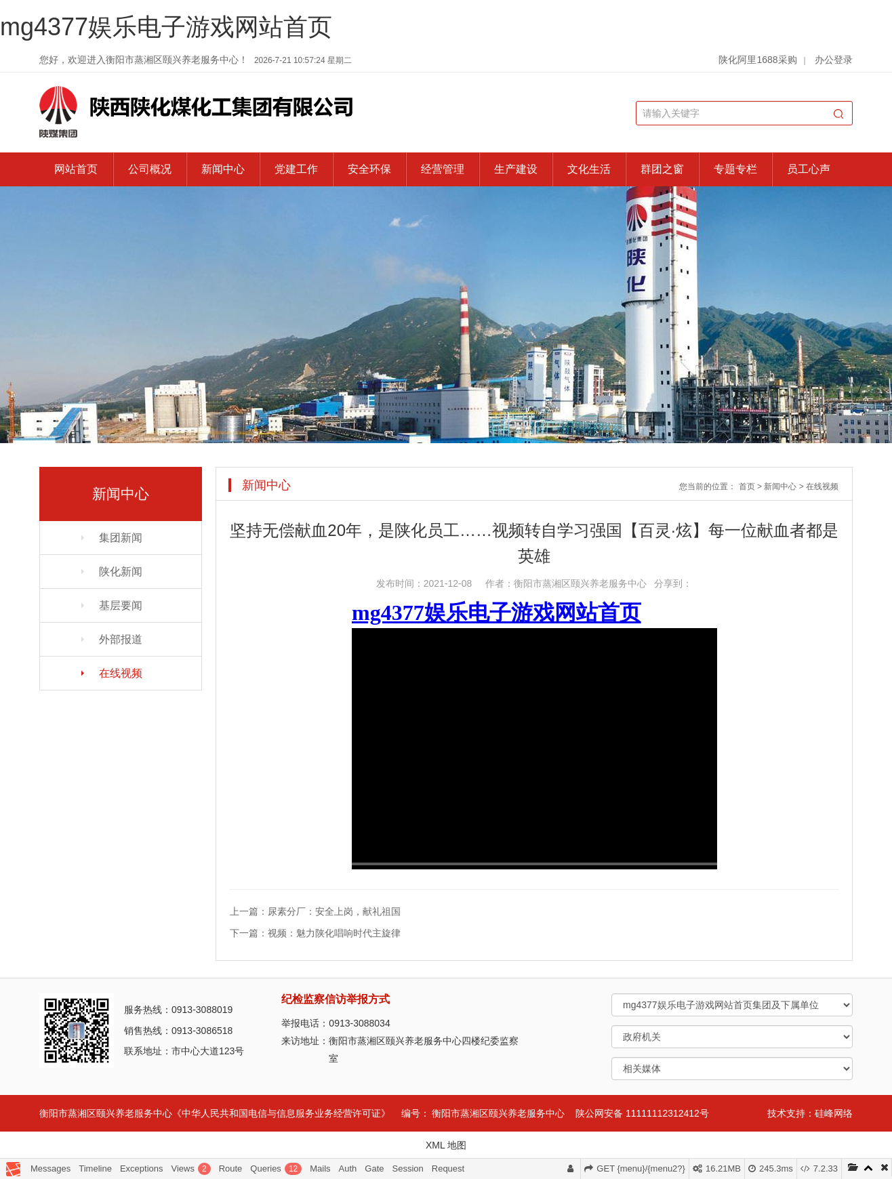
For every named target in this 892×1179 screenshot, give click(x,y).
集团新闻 (120, 537)
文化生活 (589, 169)
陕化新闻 (120, 571)
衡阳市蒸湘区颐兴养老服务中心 (498, 1113)
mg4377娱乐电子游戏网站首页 (166, 27)
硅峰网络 (834, 1113)
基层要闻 (120, 605)
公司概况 (149, 169)
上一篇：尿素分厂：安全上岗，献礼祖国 (315, 911)
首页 (747, 486)
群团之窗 (662, 169)
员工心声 (808, 169)
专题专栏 (735, 169)
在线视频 (120, 673)
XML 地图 (446, 1145)
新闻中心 (223, 169)
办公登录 (834, 59)
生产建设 (516, 169)
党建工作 (296, 169)
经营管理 (442, 169)
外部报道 (120, 639)
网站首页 (76, 169)
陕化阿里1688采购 (757, 59)
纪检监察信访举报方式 (335, 999)
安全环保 (369, 169)
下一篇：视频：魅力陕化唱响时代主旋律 (315, 933)
